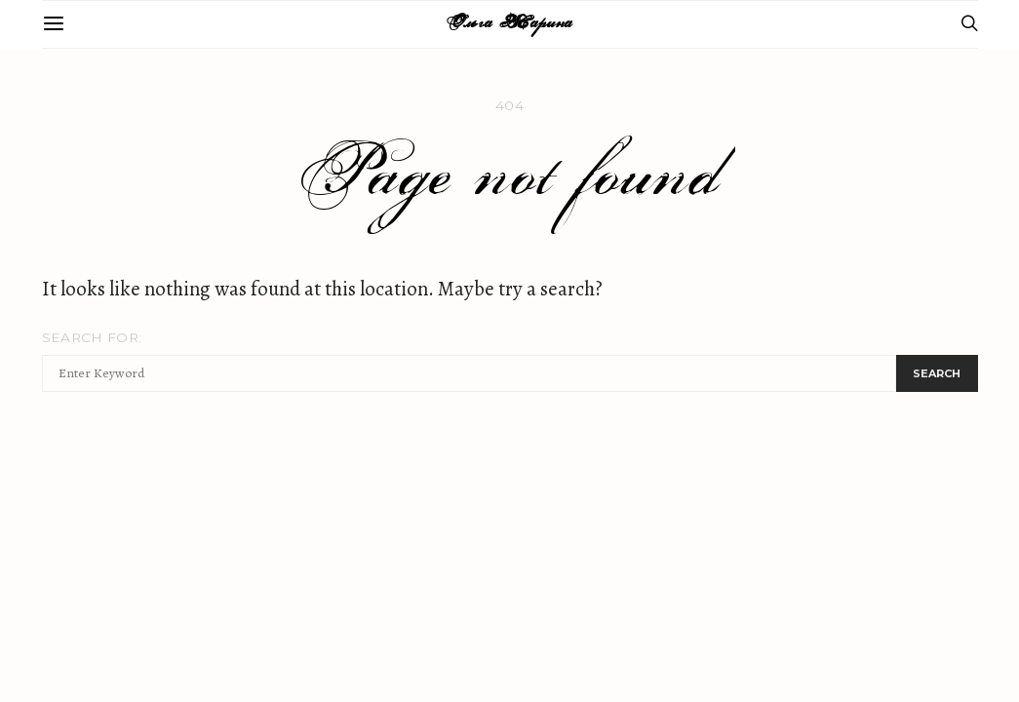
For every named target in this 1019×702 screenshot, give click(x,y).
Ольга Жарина (509, 24)
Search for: (92, 337)
